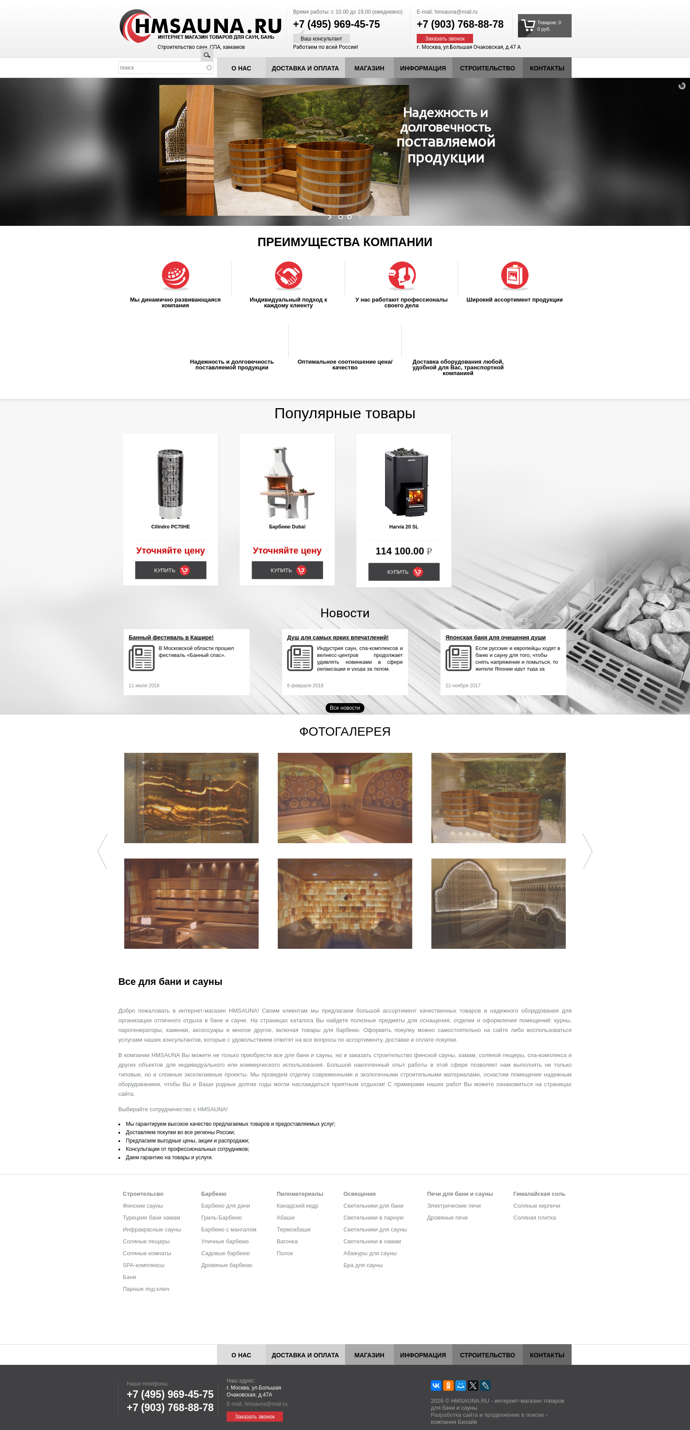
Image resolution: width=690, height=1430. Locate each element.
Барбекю (213, 1193)
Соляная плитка (535, 1217)
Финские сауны (143, 1205)
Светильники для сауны (375, 1229)
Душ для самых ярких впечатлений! (341, 648)
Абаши (286, 1217)
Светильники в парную (374, 1217)
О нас (241, 68)
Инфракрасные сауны (152, 1229)
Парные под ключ (146, 1289)
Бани (129, 1277)
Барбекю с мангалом (229, 1229)
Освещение (360, 1193)
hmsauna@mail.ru (456, 12)
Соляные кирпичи (537, 1205)
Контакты (547, 68)
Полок (285, 1253)
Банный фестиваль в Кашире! (177, 648)
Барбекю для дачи (225, 1205)
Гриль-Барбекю (221, 1217)
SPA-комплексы (144, 1265)
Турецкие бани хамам (151, 1217)
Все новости (345, 708)
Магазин (370, 68)
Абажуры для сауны (370, 1253)
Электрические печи (454, 1205)
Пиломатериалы (300, 1193)
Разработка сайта (454, 1415)
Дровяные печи (447, 1217)
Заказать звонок (445, 39)
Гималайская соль (539, 1193)
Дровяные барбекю (226, 1265)
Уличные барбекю (225, 1241)
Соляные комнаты (147, 1253)
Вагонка (287, 1241)
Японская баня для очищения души (499, 648)
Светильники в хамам (372, 1241)
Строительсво (143, 1193)
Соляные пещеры (146, 1241)
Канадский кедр (298, 1205)
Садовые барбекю (225, 1253)
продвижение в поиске (514, 1415)
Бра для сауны (363, 1265)
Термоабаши (294, 1229)
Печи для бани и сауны (460, 1193)
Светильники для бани (374, 1205)
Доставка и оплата (305, 68)
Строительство (487, 68)
